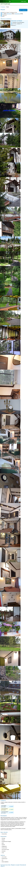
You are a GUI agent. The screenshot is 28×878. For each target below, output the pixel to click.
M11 (3, 13)
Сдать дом (23, 1)
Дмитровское (9, 13)
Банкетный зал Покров (16, 20)
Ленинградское (17, 13)
